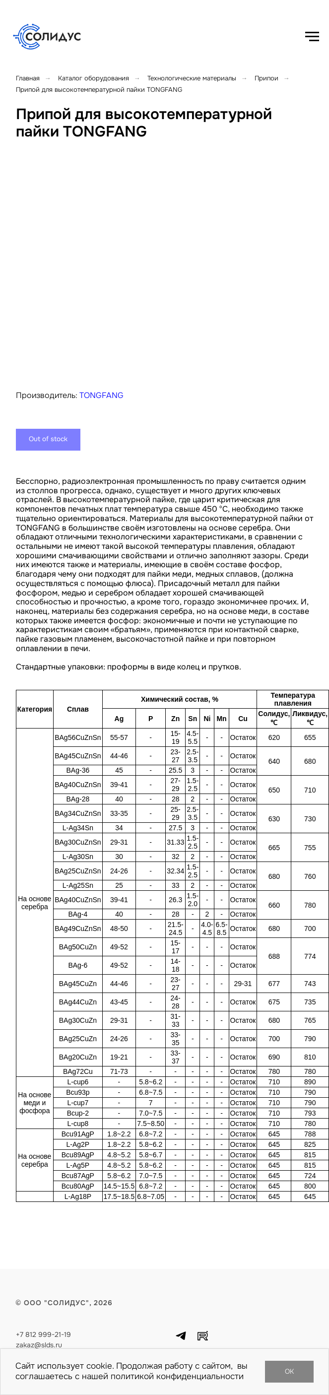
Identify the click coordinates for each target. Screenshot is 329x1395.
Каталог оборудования (93, 78)
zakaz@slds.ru (39, 1344)
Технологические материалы (191, 78)
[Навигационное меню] (312, 37)
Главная (28, 78)
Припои (266, 78)
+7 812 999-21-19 (43, 1334)
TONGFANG (101, 395)
